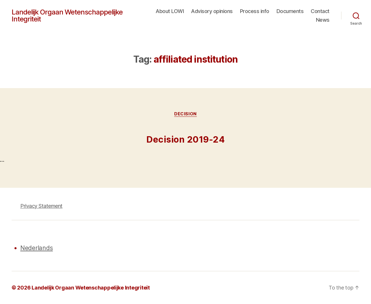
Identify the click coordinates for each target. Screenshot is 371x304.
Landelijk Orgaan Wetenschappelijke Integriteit (67, 16)
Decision (185, 113)
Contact (320, 11)
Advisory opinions (212, 11)
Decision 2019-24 (185, 139)
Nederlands (36, 248)
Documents (290, 11)
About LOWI (170, 11)
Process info (254, 11)
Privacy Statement (41, 206)
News (323, 20)
